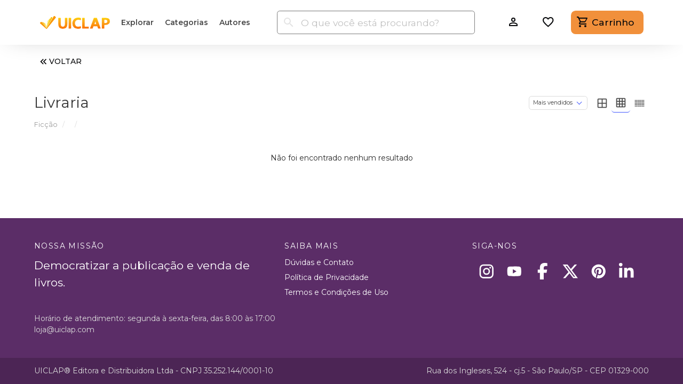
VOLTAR (60, 61)
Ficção (46, 125)
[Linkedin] (627, 271)
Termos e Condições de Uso (336, 292)
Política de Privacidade (326, 277)
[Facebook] (542, 271)
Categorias (186, 22)
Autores (234, 22)
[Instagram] (486, 271)
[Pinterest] (598, 271)
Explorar (137, 22)
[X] (571, 271)
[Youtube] (515, 271)
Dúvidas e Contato (319, 262)
